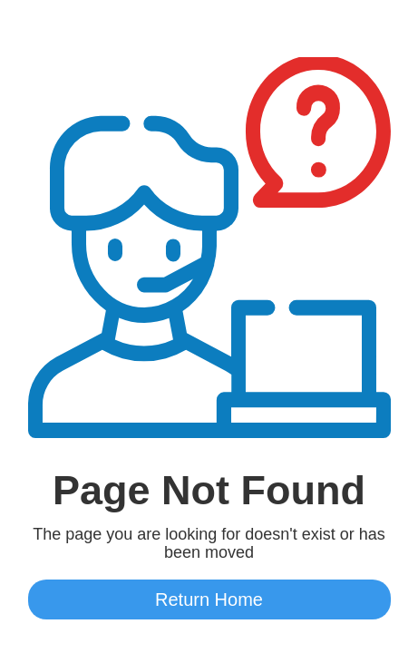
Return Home (209, 599)
